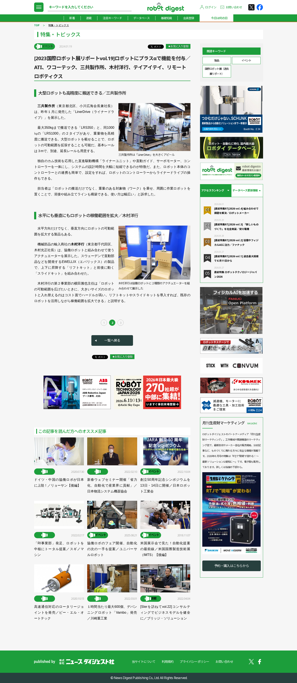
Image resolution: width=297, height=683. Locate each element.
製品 (216, 60)
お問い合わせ (234, 7)
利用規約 (168, 661)
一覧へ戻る (112, 340)
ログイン (210, 7)
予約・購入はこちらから (231, 565)
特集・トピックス (58, 25)
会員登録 (188, 18)
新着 (72, 18)
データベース (141, 18)
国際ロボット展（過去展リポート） (217, 71)
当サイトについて (143, 661)
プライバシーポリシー (194, 661)
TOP (37, 25)
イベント (246, 60)
